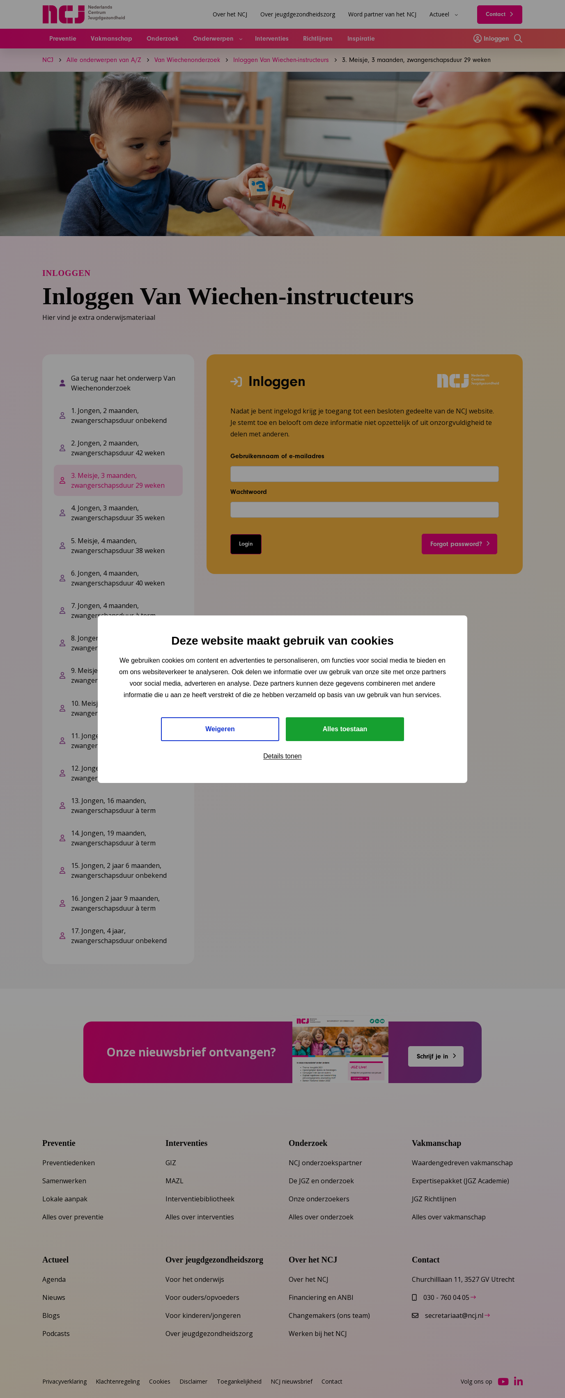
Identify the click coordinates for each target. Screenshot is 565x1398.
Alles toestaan (345, 728)
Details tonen (282, 756)
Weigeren (220, 728)
